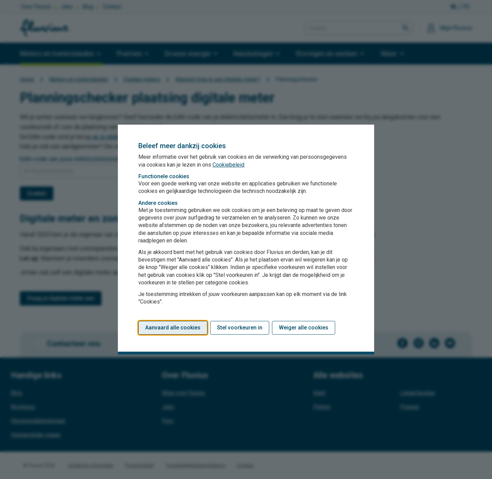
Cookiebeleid (228, 164)
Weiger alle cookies (303, 327)
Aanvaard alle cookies (173, 327)
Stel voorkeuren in (239, 327)
